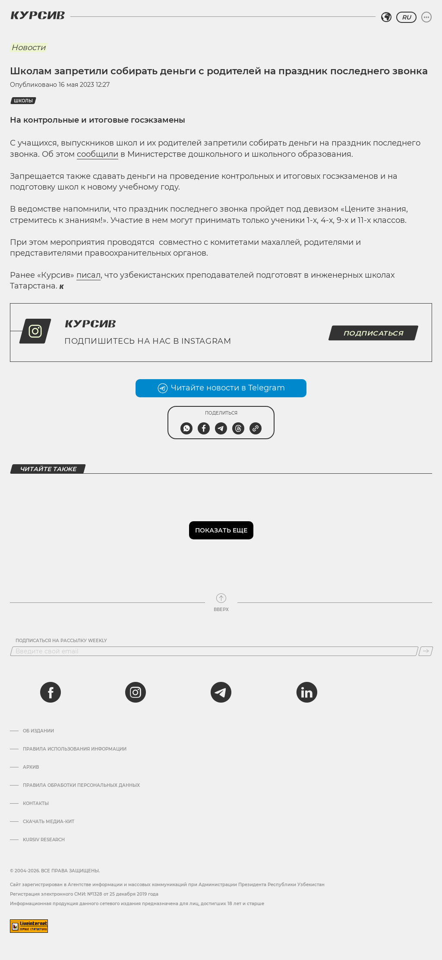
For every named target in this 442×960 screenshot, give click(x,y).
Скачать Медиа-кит (48, 821)
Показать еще (221, 530)
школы (23, 101)
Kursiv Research (44, 840)
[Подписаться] (426, 651)
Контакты (36, 803)
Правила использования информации (74, 749)
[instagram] (135, 692)
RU (406, 17)
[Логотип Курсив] (37, 15)
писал (88, 275)
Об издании (38, 731)
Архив (31, 767)
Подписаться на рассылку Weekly (61, 640)
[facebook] (50, 692)
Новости (28, 47)
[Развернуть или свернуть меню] (426, 17)
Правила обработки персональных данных (81, 785)
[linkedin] (306, 692)
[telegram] (221, 692)
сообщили (97, 154)
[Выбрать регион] (386, 17)
